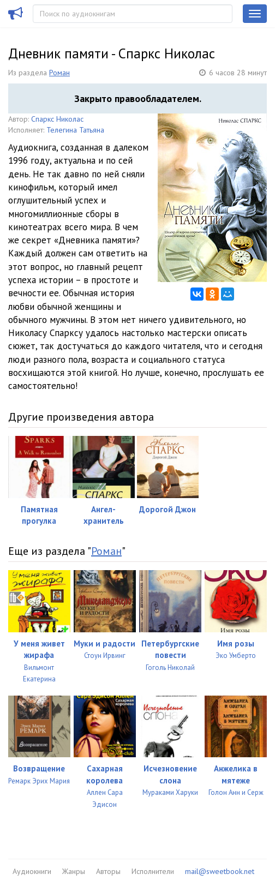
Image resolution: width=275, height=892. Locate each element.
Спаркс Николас (57, 119)
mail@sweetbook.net (219, 871)
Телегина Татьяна (75, 130)
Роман (59, 72)
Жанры (73, 871)
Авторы (108, 871)
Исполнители (152, 871)
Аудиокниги (32, 871)
